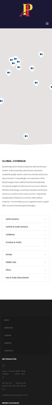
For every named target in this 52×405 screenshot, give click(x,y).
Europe (9, 254)
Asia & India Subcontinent (17, 277)
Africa (8, 269)
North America (12, 219)
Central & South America (17, 226)
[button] (32, 68)
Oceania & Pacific (13, 242)
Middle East (11, 262)
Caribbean (10, 234)
